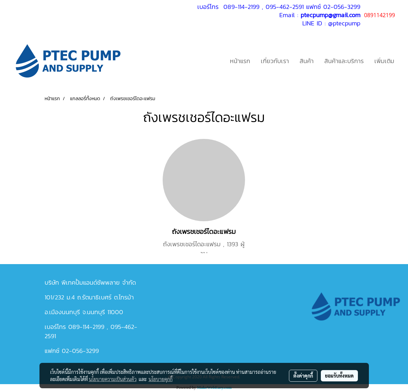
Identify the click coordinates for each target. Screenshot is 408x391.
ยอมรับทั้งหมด (339, 375)
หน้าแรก (240, 61)
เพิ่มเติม (384, 61)
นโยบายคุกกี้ (161, 379)
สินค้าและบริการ (344, 61)
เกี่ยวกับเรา (275, 61)
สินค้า (307, 61)
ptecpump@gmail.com (330, 15)
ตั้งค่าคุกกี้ (303, 375)
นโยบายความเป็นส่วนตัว (113, 379)
